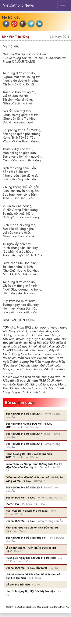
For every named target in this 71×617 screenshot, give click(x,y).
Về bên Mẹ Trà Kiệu (18, 584)
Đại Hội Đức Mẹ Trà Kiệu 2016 (24, 444)
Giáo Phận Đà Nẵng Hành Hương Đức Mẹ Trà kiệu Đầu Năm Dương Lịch (34, 465)
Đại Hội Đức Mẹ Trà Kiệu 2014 (24, 487)
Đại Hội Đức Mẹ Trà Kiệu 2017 (24, 433)
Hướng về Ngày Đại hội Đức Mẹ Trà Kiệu (31, 557)
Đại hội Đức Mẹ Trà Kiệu (20, 497)
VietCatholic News (18, 5)
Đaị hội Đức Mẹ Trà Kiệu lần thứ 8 (26, 568)
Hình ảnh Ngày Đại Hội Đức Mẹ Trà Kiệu (30, 591)
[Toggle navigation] (62, 5)
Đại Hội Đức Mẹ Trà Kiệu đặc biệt (26, 537)
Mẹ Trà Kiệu (13, 504)
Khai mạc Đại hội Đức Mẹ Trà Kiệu (27, 511)
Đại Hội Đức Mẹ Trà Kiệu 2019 (24, 413)
